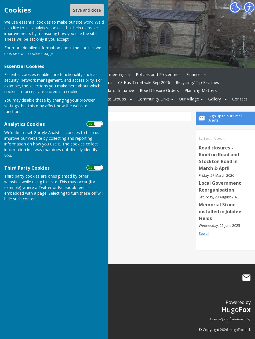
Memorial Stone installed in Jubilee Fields (220, 211)
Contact (239, 99)
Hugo (236, 309)
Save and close (87, 10)
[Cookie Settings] (235, 7)
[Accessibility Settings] (249, 7)
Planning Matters (201, 90)
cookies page (40, 53)
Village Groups (112, 99)
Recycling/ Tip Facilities (197, 82)
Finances (194, 74)
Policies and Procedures (158, 74)
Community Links (153, 99)
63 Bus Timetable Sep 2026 (144, 82)
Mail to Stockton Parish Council (246, 277)
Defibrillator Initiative (114, 90)
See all (204, 233)
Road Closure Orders (159, 90)
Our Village (189, 99)
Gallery (214, 99)
